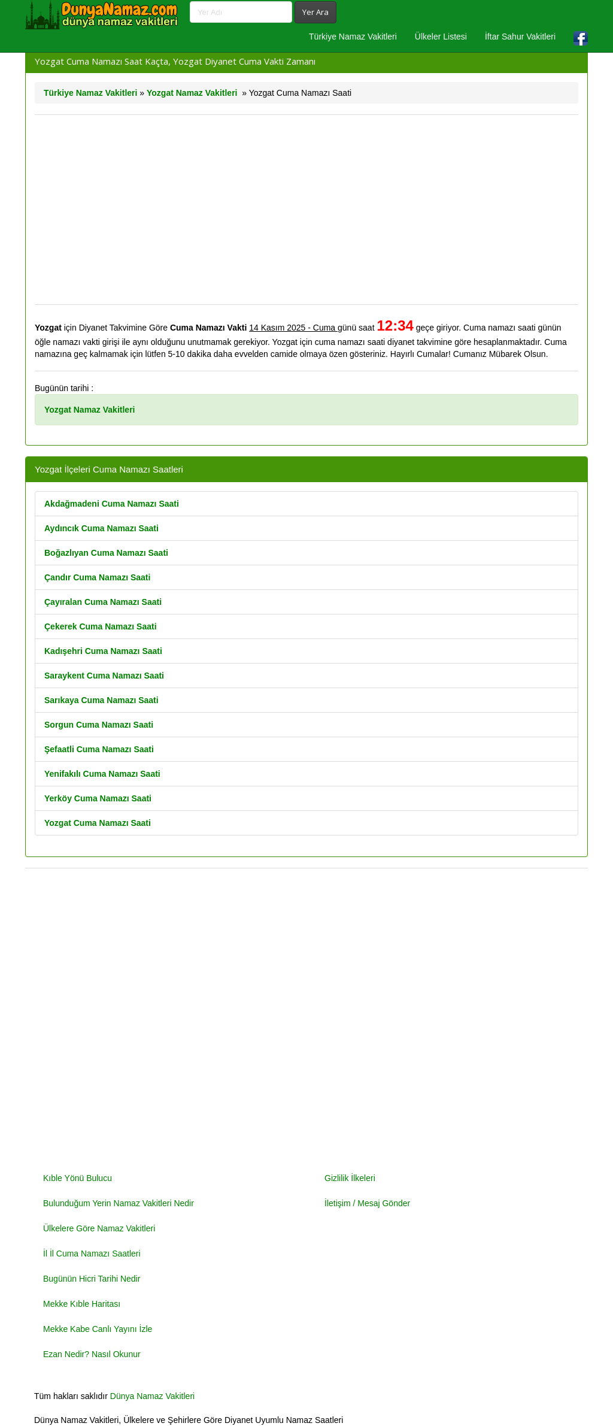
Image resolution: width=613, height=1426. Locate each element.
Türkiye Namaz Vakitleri (353, 36)
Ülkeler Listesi (441, 36)
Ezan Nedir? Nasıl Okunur (92, 1354)
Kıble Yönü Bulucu (77, 1178)
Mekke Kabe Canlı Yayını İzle (97, 1329)
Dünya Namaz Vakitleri (152, 1396)
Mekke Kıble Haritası (81, 1304)
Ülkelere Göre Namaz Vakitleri (99, 1228)
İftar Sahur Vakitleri (520, 36)
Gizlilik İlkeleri (349, 1178)
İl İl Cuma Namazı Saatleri (92, 1253)
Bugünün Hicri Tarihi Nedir (91, 1278)
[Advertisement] (306, 209)
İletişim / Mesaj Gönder (367, 1203)
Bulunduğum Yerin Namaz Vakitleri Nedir (118, 1203)
